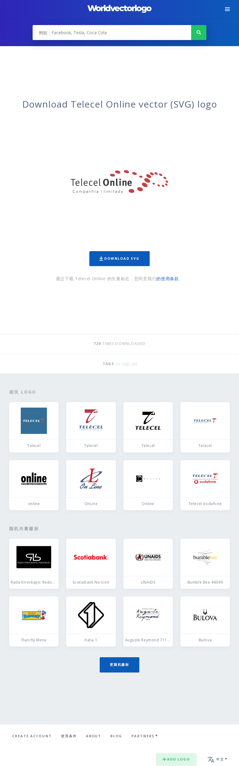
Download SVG (119, 258)
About (94, 736)
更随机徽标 (119, 664)
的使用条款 (167, 278)
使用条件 (69, 736)
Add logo (176, 759)
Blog (116, 736)
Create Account (32, 736)
